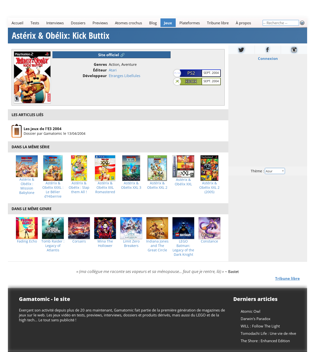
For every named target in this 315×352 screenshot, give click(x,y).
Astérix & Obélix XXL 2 (157, 185)
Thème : (268, 171)
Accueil (17, 22)
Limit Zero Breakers (131, 243)
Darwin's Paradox (255, 318)
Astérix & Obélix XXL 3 (131, 185)
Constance (209, 241)
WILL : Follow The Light (260, 326)
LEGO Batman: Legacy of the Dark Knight (183, 248)
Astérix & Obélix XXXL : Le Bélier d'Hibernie (52, 190)
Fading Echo (27, 241)
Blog (153, 22)
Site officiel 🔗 (111, 54)
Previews (100, 22)
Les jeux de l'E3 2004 (43, 128)
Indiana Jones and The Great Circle (157, 245)
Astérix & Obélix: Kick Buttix (61, 35)
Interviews (55, 22)
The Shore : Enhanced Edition (265, 340)
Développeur (95, 75)
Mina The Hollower (105, 243)
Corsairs (79, 241)
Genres (100, 64)
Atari (113, 70)
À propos (243, 22)
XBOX (191, 81)
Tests (35, 22)
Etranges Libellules (124, 75)
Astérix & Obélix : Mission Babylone (26, 186)
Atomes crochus (128, 22)
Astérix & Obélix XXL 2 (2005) (209, 187)
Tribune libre (218, 22)
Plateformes (189, 22)
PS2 (191, 73)
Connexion (268, 58)
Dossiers (78, 22)
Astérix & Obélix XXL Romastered (105, 187)
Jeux (168, 22)
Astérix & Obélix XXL (183, 181)
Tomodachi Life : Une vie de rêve (268, 333)
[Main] (135, 22)
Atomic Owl (250, 311)
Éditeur (100, 70)
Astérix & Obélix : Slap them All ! (79, 187)
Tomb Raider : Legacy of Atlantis (52, 245)
